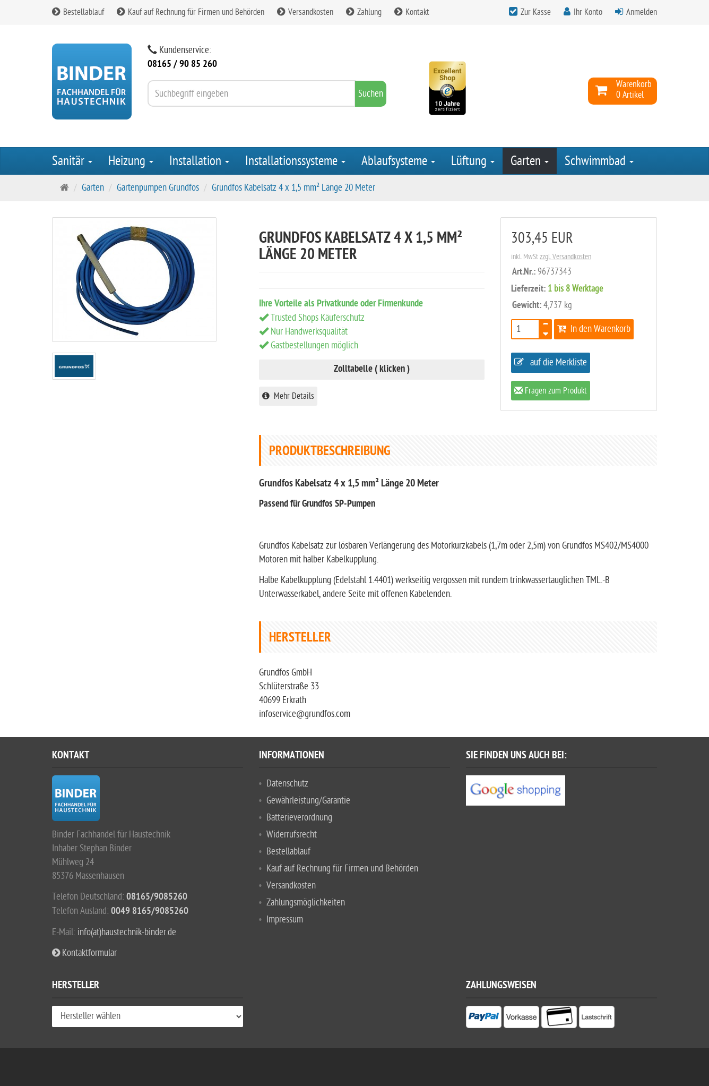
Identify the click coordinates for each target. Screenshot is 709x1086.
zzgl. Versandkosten (565, 256)
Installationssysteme (295, 160)
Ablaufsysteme (398, 160)
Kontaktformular (84, 953)
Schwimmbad (599, 160)
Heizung (130, 160)
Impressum (284, 919)
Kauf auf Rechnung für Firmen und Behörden (190, 12)
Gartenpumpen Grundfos (158, 187)
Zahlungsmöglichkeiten (305, 902)
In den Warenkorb (593, 329)
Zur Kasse (536, 12)
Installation (199, 160)
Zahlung (364, 12)
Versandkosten (305, 12)
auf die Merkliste (550, 362)
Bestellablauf (78, 12)
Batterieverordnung (299, 817)
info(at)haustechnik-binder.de (126, 932)
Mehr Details (288, 396)
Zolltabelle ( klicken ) (372, 369)
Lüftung (473, 160)
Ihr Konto (588, 12)
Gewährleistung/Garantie (308, 800)
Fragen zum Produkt (550, 391)
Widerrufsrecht (291, 834)
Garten (530, 160)
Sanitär (72, 160)
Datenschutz (287, 783)
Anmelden (641, 12)
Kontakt (411, 12)
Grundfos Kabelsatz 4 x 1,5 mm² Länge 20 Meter (293, 187)
